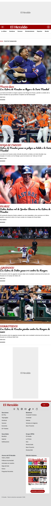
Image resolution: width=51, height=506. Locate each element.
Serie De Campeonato (10, 41)
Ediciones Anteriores (37, 491)
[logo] (17, 405)
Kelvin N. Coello (3, 158)
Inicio (1, 41)
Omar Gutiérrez (3, 219)
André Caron (2, 97)
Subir (45, 405)
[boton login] (48, 27)
